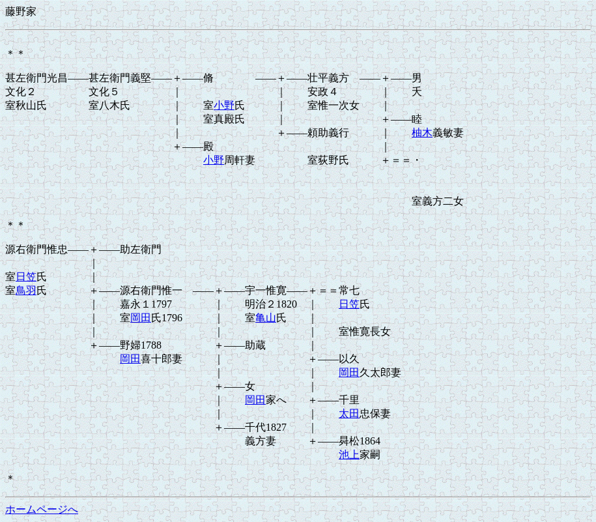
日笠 (26, 276)
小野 (224, 105)
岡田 (140, 317)
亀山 (265, 317)
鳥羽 (26, 290)
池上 (349, 454)
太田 (349, 413)
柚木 (422, 132)
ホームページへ (41, 509)
